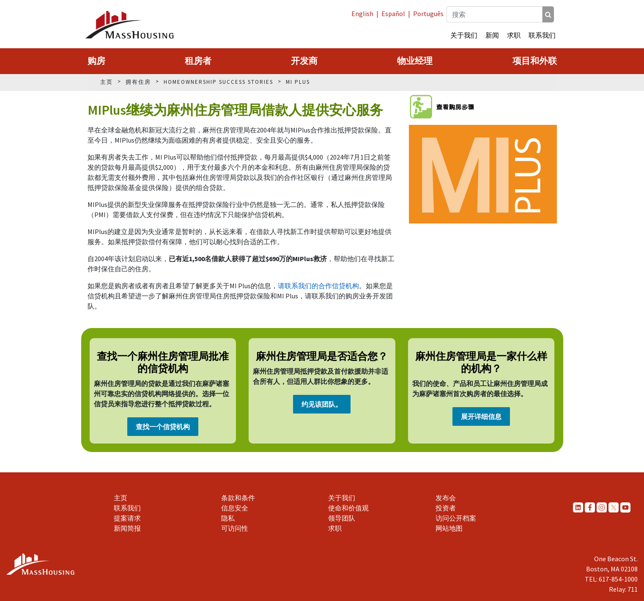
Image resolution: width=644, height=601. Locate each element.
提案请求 (127, 518)
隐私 (228, 518)
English (362, 13)
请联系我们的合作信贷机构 (318, 285)
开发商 (304, 60)
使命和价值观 (348, 508)
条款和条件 (238, 497)
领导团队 (341, 518)
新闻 (492, 35)
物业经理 (415, 60)
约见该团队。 (321, 404)
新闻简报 (127, 528)
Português (428, 13)
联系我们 (542, 35)
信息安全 (234, 508)
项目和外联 (534, 60)
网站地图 (449, 528)
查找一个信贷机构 (163, 426)
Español (393, 13)
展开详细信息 (481, 416)
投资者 (446, 508)
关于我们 (463, 35)
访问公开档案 (456, 518)
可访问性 (234, 528)
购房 (96, 60)
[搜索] (548, 14)
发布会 (446, 497)
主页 (120, 497)
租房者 (198, 60)
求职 (514, 35)
